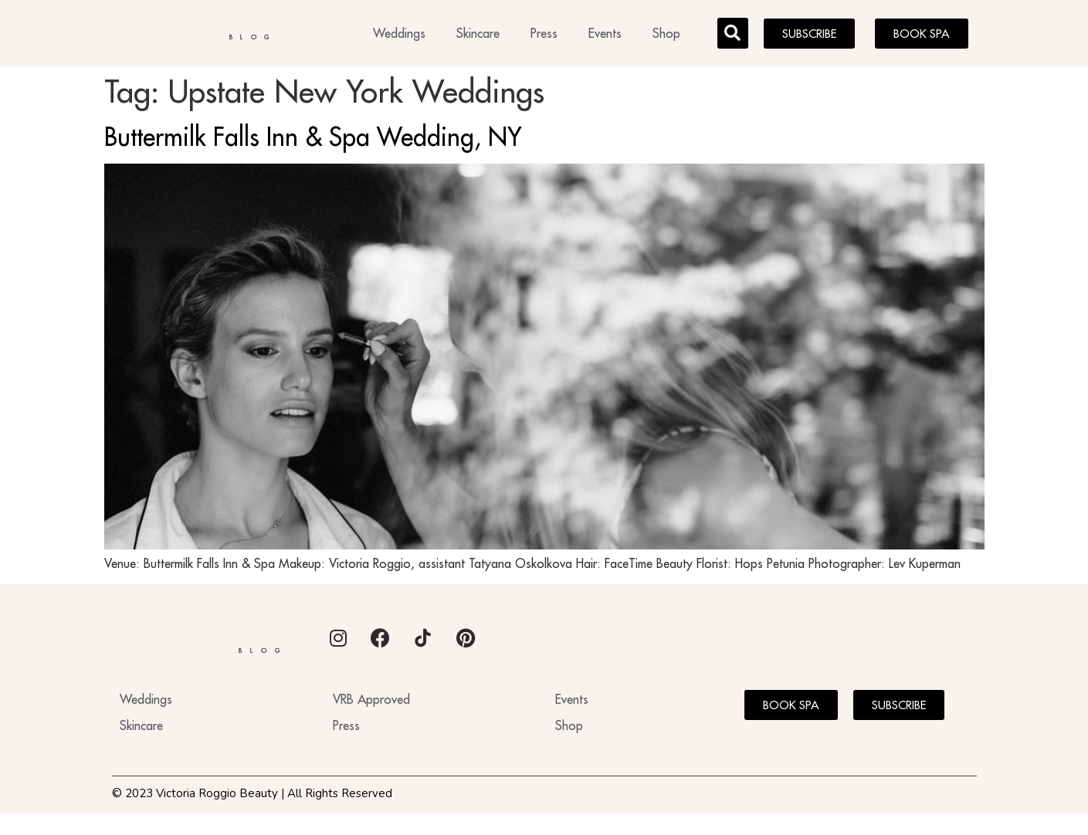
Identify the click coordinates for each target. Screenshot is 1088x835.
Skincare (478, 35)
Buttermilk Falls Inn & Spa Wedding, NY (313, 141)
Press (544, 35)
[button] (732, 35)
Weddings (399, 35)
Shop (666, 35)
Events (605, 35)
